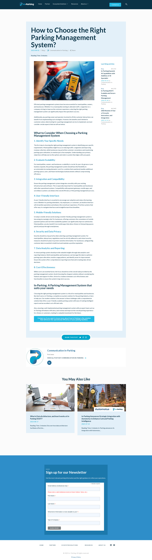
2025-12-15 (104, 120)
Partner (47, 4)
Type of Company (54, 520)
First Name (52, 496)
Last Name (52, 504)
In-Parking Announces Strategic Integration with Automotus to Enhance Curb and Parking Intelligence (101, 418)
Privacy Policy (76, 557)
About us (85, 4)
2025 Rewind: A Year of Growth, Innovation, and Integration (108, 114)
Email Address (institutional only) (58, 486)
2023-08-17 (34, 421)
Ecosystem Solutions (60, 4)
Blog (43, 50)
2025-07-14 (86, 424)
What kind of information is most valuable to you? (63, 512)
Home (40, 4)
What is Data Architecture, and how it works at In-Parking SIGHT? (50, 417)
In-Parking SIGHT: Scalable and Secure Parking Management (108, 94)
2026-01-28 (104, 100)
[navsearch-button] (126, 5)
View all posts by (65, 358)
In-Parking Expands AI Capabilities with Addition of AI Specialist (108, 74)
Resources (74, 4)
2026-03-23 (104, 80)
